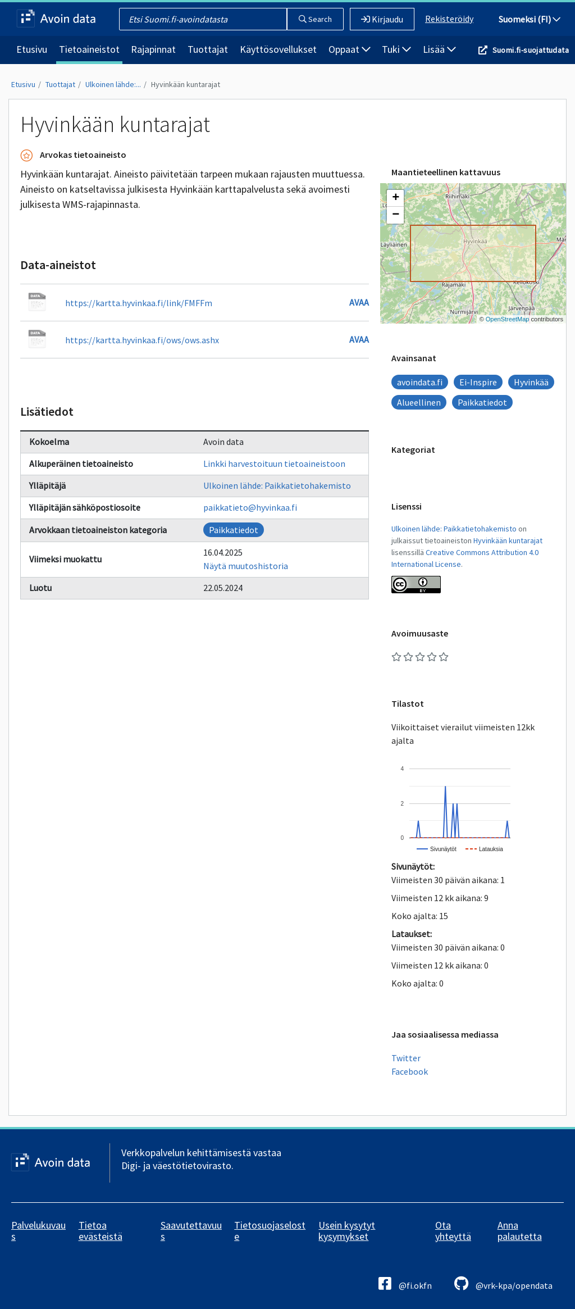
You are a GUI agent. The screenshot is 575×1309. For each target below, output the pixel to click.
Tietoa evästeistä (100, 1231)
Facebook (409, 1071)
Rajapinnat (153, 49)
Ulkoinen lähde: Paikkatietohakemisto (277, 485)
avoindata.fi (419, 382)
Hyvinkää (531, 382)
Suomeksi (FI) (529, 19)
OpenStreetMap (508, 319)
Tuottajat (208, 49)
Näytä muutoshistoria (245, 565)
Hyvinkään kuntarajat (185, 84)
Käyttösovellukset (278, 49)
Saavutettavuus (191, 1231)
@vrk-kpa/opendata (503, 1283)
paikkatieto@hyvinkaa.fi (250, 507)
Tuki (396, 49)
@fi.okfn (405, 1283)
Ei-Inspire (478, 382)
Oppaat (349, 49)
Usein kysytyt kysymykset (346, 1231)
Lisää (439, 49)
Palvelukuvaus (38, 1231)
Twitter (406, 1057)
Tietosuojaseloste (269, 1231)
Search (315, 19)
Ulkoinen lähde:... (113, 84)
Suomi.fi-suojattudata (530, 50)
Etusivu (31, 49)
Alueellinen (419, 402)
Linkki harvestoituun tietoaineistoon (274, 463)
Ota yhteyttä (453, 1231)
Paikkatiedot (233, 529)
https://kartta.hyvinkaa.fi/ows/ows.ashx (142, 340)
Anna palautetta (520, 1231)
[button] (395, 198)
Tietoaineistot (89, 49)
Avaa (359, 302)
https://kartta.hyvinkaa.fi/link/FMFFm (138, 302)
